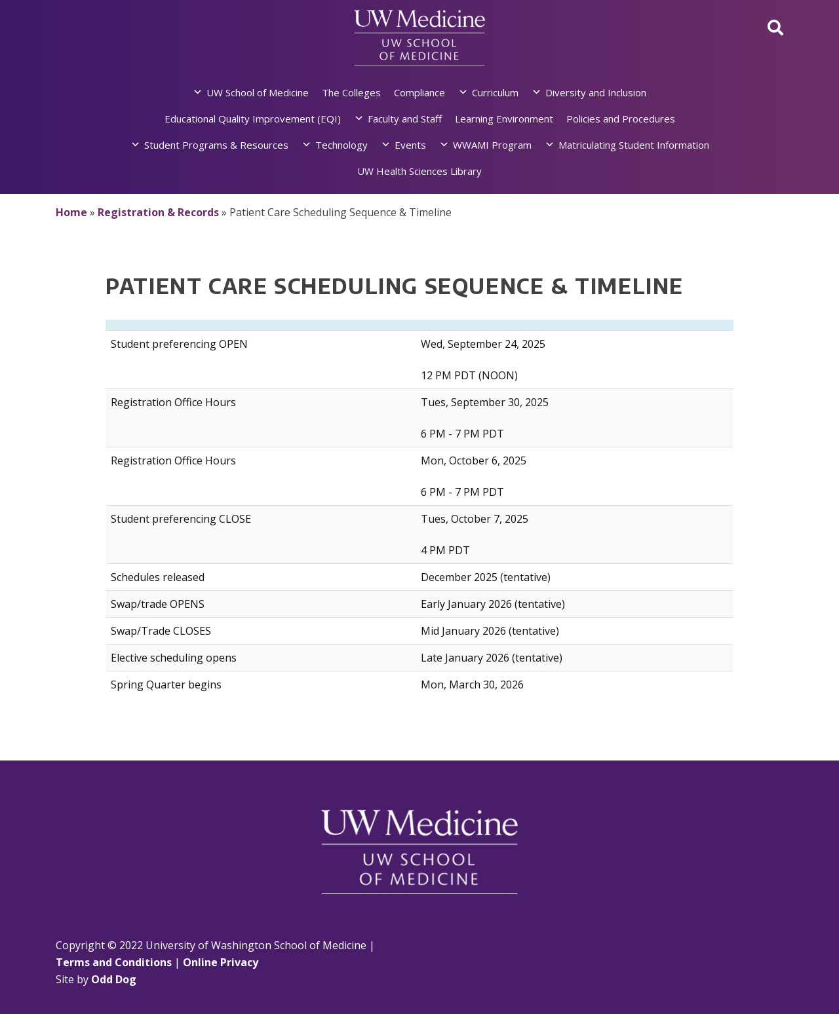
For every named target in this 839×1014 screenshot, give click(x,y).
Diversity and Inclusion (595, 92)
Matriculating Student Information (633, 144)
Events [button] (410, 144)
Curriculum (495, 92)
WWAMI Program (492, 144)
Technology (341, 144)
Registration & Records (158, 212)
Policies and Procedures (620, 118)
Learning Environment (504, 118)
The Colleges (351, 92)
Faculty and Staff (405, 118)
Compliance (419, 92)
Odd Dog (113, 979)
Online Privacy (220, 962)
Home (71, 212)
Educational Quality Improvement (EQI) (253, 118)
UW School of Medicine (257, 92)
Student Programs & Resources (216, 144)
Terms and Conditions (114, 962)
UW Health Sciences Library (419, 171)
